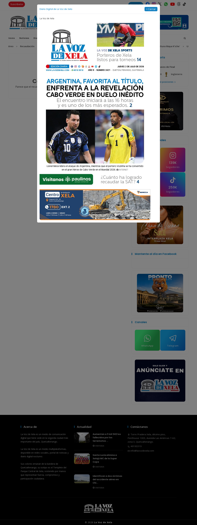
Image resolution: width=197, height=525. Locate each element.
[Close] (151, 9)
